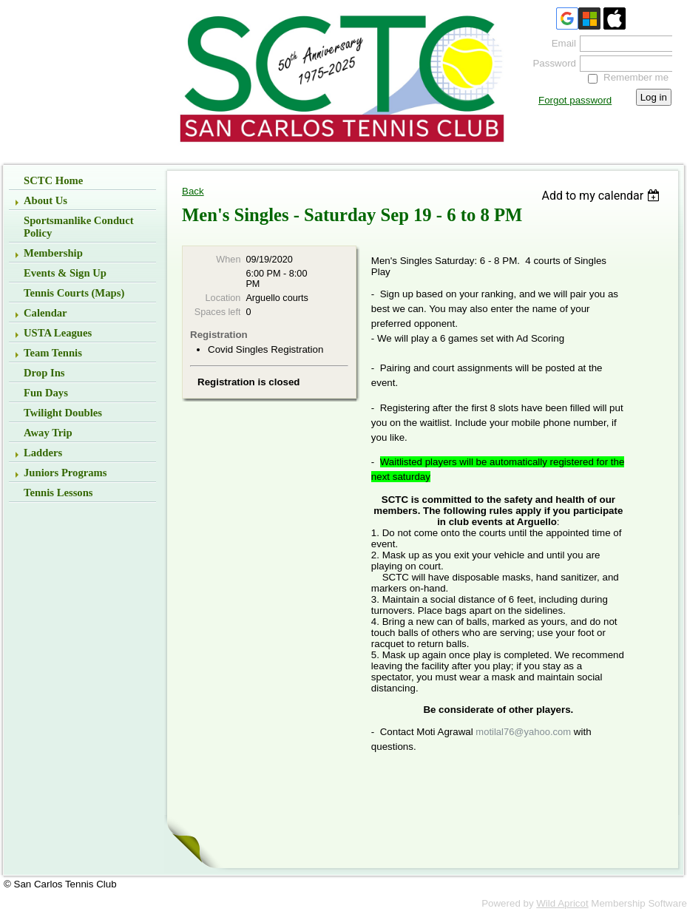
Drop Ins (44, 373)
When (228, 259)
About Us (45, 200)
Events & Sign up (65, 273)
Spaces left (217, 312)
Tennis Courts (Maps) (74, 293)
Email (560, 43)
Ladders (43, 452)
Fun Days (46, 393)
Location (223, 298)
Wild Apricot (562, 903)
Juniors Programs (65, 472)
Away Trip (48, 433)
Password (551, 63)
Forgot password (575, 100)
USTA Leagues (58, 333)
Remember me (636, 77)
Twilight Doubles (63, 413)
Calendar (45, 313)
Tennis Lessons (58, 492)
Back (193, 191)
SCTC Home (53, 180)
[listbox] (602, 195)
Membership (53, 253)
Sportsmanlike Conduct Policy (79, 226)
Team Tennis (53, 353)
